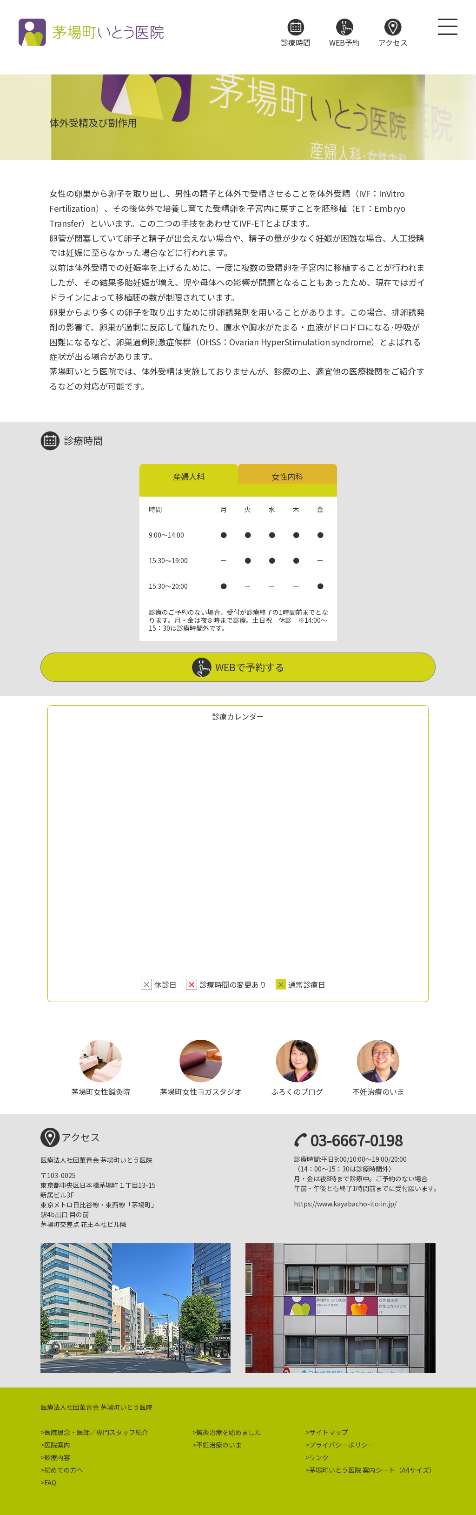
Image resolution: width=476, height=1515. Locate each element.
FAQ (50, 1480)
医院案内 (57, 1442)
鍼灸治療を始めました (228, 1429)
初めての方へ (63, 1467)
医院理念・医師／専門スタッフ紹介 (96, 1429)
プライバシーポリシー (341, 1442)
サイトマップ (328, 1429)
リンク (319, 1455)
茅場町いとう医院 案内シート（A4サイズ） (372, 1467)
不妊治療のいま (219, 1442)
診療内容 (57, 1455)
